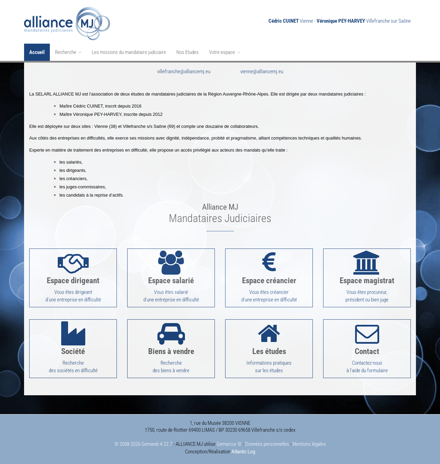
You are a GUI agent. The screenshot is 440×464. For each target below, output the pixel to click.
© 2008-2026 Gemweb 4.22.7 (143, 444)
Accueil (37, 52)
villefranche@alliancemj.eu (183, 71)
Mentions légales (309, 444)
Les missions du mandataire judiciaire (129, 52)
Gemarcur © (229, 444)
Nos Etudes (187, 52)
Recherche (68, 52)
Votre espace (224, 52)
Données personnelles (267, 444)
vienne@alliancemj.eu (261, 71)
